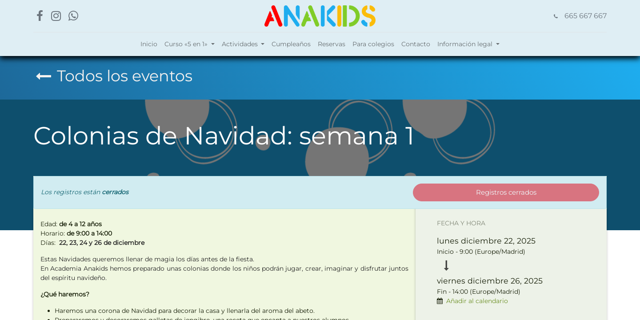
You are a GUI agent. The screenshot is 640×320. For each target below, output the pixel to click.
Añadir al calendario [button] (477, 301)
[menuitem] (149, 44)
